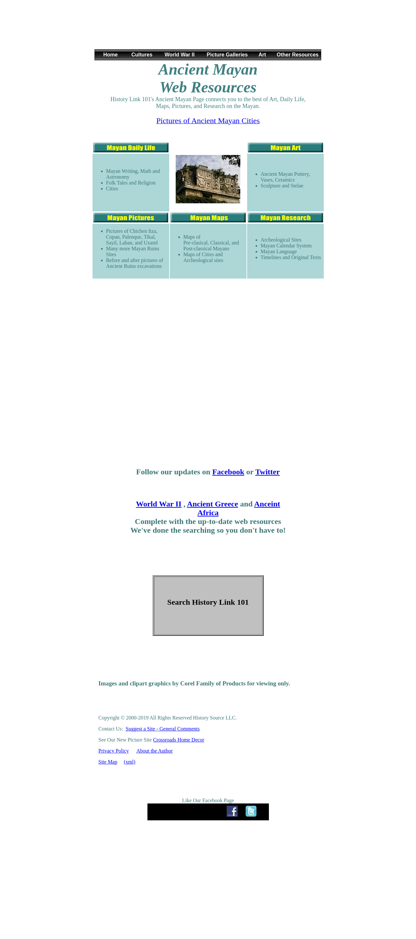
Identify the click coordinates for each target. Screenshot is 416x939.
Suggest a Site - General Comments (163, 728)
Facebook (228, 472)
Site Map (107, 762)
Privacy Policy (113, 751)
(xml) (129, 762)
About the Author (154, 751)
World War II (158, 504)
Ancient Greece (212, 504)
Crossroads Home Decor (178, 740)
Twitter (267, 472)
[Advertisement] (208, 28)
